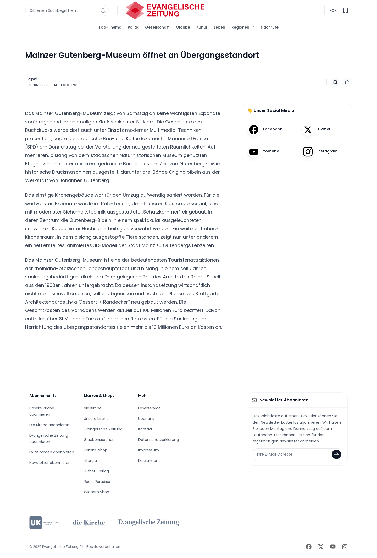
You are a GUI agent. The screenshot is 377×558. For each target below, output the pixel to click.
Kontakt (145, 429)
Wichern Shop (96, 492)
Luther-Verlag (96, 471)
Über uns (146, 418)
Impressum (148, 450)
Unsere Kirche (96, 418)
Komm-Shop (95, 450)
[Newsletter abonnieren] (336, 454)
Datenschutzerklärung (158, 439)
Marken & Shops (99, 395)
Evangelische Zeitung (103, 429)
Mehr (143, 395)
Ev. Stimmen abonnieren (51, 452)
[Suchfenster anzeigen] (67, 10)
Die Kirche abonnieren (49, 425)
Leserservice (149, 408)
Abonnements (43, 395)
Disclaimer (147, 460)
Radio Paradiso (97, 481)
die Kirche (93, 408)
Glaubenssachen (99, 439)
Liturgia (90, 460)
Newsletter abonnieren (50, 462)
